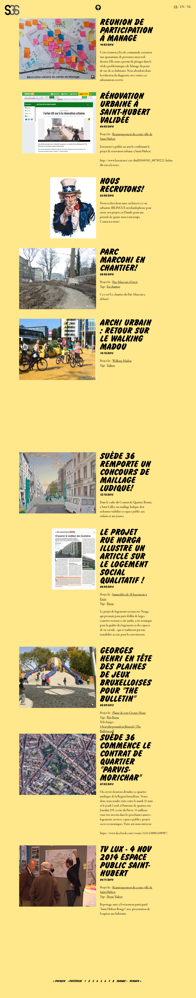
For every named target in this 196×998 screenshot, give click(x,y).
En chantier (113, 287)
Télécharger (107, 722)
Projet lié (105, 134)
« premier (59, 981)
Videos (111, 366)
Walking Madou (121, 361)
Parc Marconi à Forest (125, 282)
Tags (102, 287)
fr (175, 7)
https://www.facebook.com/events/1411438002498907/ (134, 833)
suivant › (122, 981)
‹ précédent (75, 981)
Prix (109, 718)
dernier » (135, 981)
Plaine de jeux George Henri (129, 713)
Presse (110, 604)
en (182, 7)
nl (189, 7)
